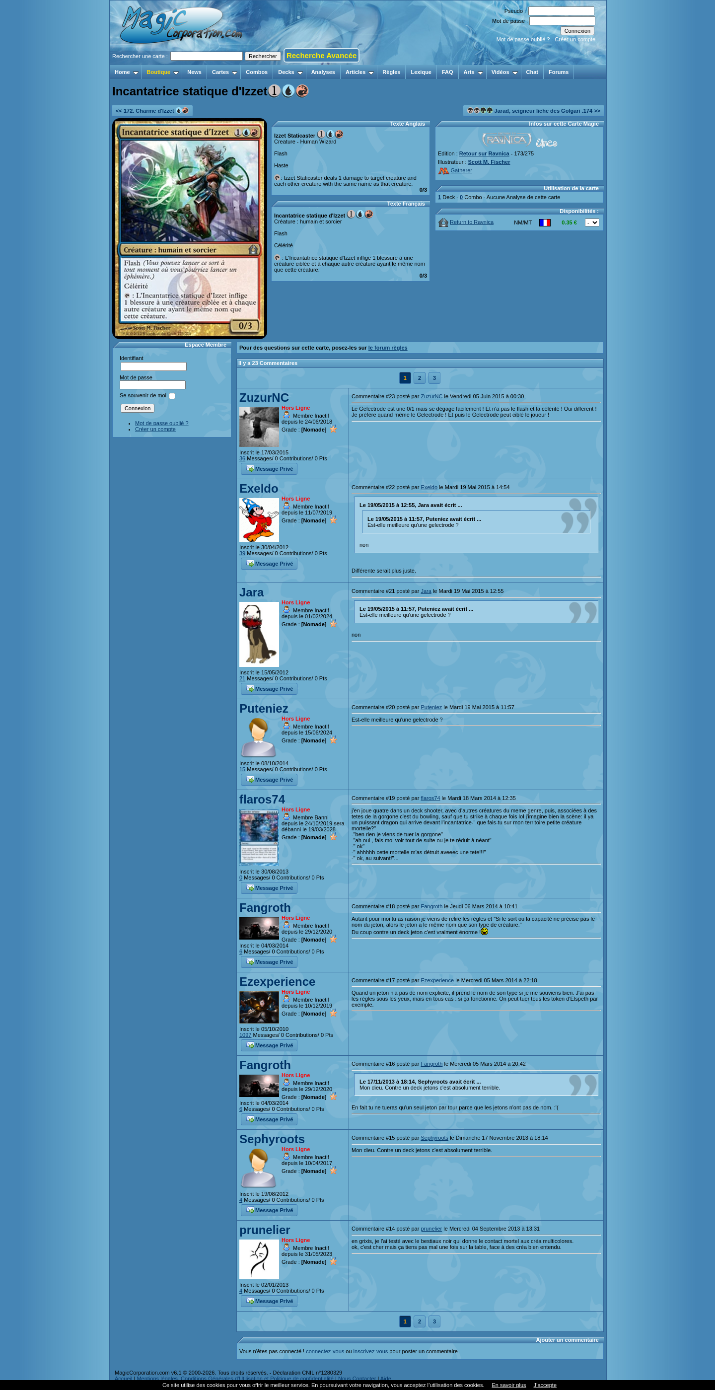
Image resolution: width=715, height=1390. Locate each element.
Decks (290, 72)
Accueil (123, 1379)
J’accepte (545, 1385)
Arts (473, 72)
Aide (385, 1379)
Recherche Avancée (321, 55)
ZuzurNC (264, 397)
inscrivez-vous (371, 1351)
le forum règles (388, 348)
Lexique (421, 72)
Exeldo (259, 488)
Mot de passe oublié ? (523, 39)
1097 (245, 1035)
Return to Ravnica (466, 222)
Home (127, 72)
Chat (532, 72)
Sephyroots (272, 1139)
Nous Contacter (357, 1379)
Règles (391, 72)
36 (242, 458)
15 (242, 769)
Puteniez (263, 708)
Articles (360, 72)
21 (242, 678)
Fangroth (265, 907)
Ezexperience (277, 981)
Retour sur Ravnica (484, 153)
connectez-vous (325, 1351)
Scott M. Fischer (489, 162)
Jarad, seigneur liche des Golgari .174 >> (533, 110)
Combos (257, 72)
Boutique (163, 72)
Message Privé (269, 468)
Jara (251, 592)
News (194, 72)
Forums (559, 72)
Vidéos (505, 72)
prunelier (264, 1230)
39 (242, 553)
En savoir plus (509, 1385)
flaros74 (262, 799)
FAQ (447, 72)
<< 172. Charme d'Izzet (152, 110)
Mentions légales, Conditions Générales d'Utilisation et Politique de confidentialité (235, 1379)
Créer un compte (575, 39)
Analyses (323, 72)
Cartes (224, 72)
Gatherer (455, 170)
